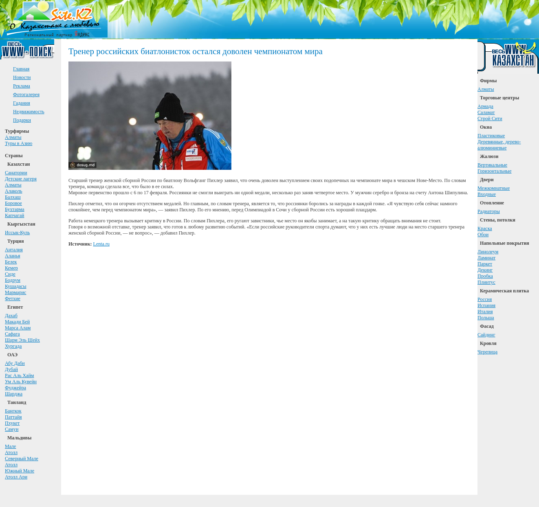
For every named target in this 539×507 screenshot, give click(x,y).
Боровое (13, 203)
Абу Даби (15, 363)
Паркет (484, 264)
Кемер (11, 268)
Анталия (14, 249)
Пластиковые (491, 135)
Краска (484, 228)
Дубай (11, 369)
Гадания (21, 103)
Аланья (12, 256)
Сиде (10, 274)
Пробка (485, 276)
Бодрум (12, 280)
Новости (22, 77)
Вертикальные (492, 165)
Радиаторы (488, 211)
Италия (485, 311)
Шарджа (13, 394)
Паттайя (13, 417)
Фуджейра (15, 388)
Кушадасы (15, 286)
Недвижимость (28, 111)
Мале (10, 446)
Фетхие (12, 298)
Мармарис (15, 292)
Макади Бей (17, 322)
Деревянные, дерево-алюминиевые (499, 145)
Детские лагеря (21, 179)
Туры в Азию (18, 143)
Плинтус (486, 282)
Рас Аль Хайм (19, 375)
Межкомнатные (493, 188)
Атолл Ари (16, 477)
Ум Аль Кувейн (21, 381)
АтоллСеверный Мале (21, 455)
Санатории (16, 173)
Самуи (11, 429)
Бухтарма (14, 209)
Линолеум (487, 252)
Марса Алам (18, 328)
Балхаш (13, 197)
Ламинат (486, 258)
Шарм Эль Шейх (22, 340)
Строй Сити (489, 118)
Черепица (487, 352)
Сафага (12, 334)
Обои (482, 234)
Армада (485, 106)
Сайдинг (486, 335)
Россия (484, 299)
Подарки (22, 120)
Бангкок (13, 411)
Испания (486, 305)
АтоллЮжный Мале (19, 468)
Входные (486, 194)
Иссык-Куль (17, 232)
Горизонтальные (494, 171)
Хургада (13, 346)
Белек (11, 262)
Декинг (485, 270)
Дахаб (11, 315)
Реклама (21, 86)
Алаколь (13, 191)
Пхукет (12, 423)
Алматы (13, 137)
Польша (485, 317)
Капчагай (14, 215)
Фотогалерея (26, 94)
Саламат (486, 112)
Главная (21, 69)
